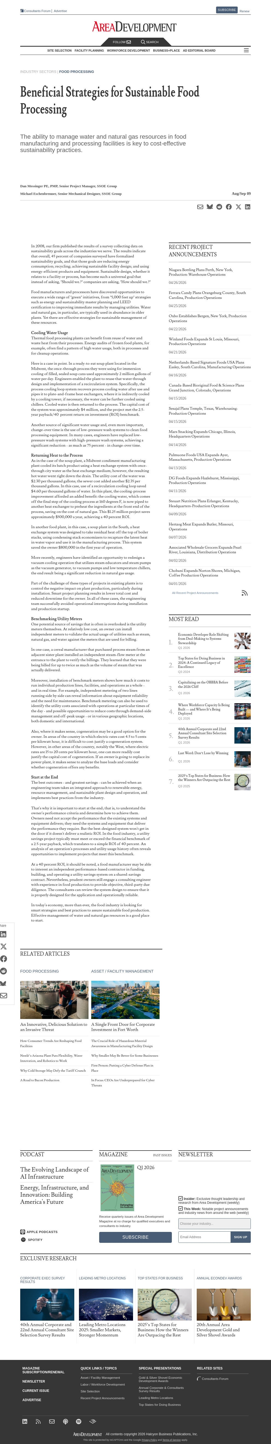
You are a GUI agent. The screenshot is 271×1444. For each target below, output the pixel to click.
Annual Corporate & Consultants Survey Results (161, 1389)
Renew (244, 11)
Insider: (210, 1201)
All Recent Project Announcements (195, 593)
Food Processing (76, 72)
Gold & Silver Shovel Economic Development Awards (160, 1379)
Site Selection (90, 1391)
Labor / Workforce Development (103, 1384)
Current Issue (35, 1391)
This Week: (213, 1211)
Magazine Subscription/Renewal (43, 1370)
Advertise (58, 11)
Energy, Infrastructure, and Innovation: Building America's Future (54, 1195)
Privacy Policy (149, 1440)
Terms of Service (172, 1440)
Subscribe (227, 9)
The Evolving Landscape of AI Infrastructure (54, 1173)
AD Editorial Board (200, 50)
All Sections (248, 51)
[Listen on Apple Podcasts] (56, 1231)
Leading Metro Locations (156, 1398)
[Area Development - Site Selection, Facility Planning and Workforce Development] (135, 26)
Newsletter (33, 1381)
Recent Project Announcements (103, 1398)
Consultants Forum (35, 11)
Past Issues (162, 1155)
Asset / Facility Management (122, 971)
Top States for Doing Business (160, 1404)
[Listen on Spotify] (56, 1240)
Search (149, 42)
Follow (122, 42)
